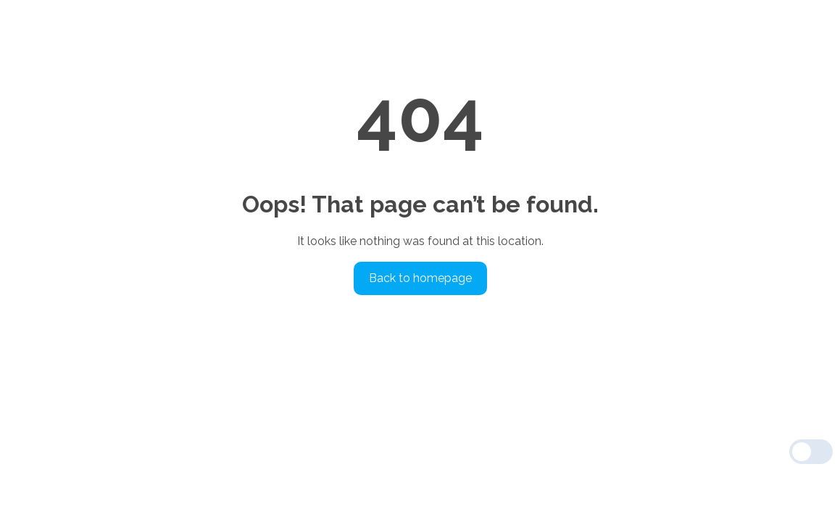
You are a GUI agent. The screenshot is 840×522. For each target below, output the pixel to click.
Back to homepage (420, 278)
